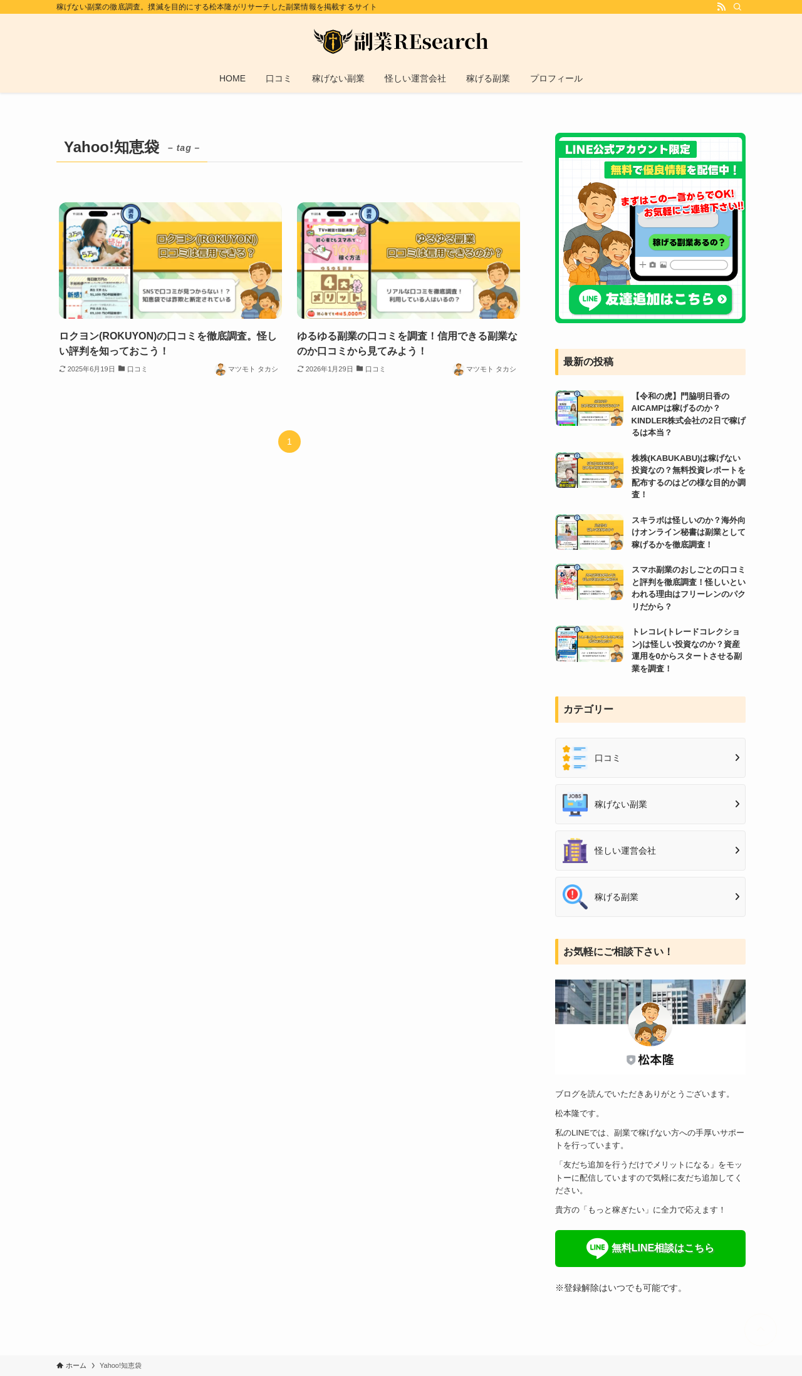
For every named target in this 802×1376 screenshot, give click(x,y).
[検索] (737, 7)
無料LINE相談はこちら (663, 1248)
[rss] (721, 7)
